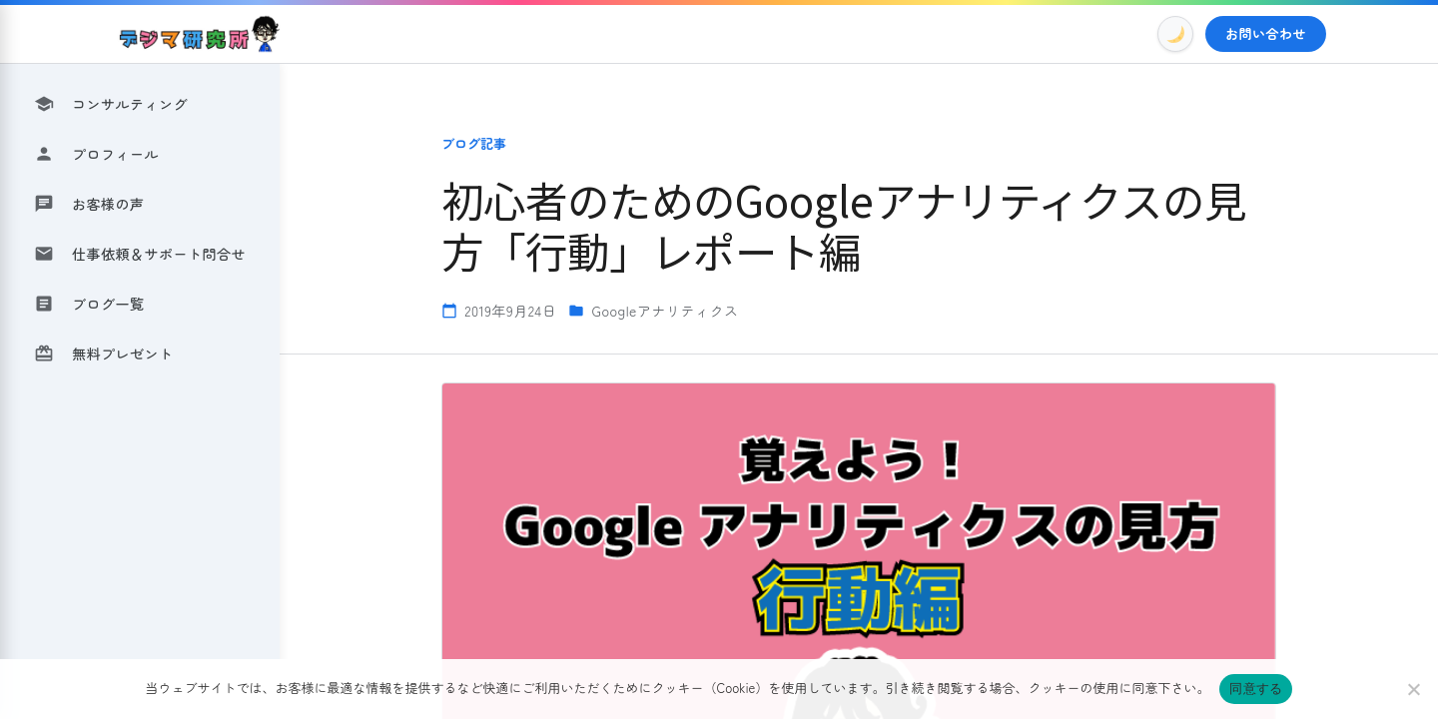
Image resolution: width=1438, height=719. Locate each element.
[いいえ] (1413, 689)
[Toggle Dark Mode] (1175, 34)
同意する (1255, 688)
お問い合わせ (1265, 33)
